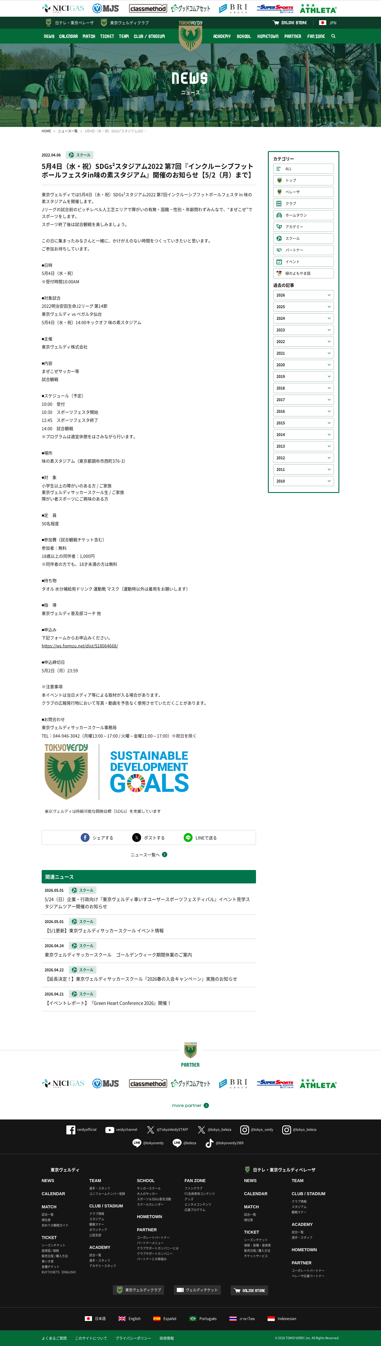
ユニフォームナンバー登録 (107, 1193)
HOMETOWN (267, 36)
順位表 (46, 1220)
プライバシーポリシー (133, 1338)
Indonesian (282, 1318)
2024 (281, 318)
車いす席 (48, 1261)
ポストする (154, 838)
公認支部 (95, 1235)
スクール (83, 155)
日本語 (95, 1318)
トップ (290, 180)
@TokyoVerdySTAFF (167, 1129)
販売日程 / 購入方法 (55, 1256)
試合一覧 (48, 1214)
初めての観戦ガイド (55, 1225)
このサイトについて (91, 1338)
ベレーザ (292, 192)
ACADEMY (222, 36)
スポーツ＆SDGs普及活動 (154, 1199)
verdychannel (121, 1129)
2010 (281, 481)
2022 (281, 341)
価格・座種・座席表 (257, 1245)
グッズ (189, 1199)
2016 (281, 411)
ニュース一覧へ (145, 854)
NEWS (49, 36)
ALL (288, 168)
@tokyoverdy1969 (224, 1142)
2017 (281, 399)
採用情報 (167, 1338)
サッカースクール (149, 1188)
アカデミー (294, 226)
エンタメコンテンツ (198, 1204)
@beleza (184, 1142)
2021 (281, 353)
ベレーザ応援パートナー (308, 1276)
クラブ (290, 203)
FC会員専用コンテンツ (200, 1193)
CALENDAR (68, 36)
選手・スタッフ (99, 1188)
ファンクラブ (193, 1188)
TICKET (107, 36)
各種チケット (51, 1266)
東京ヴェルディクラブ (129, 22)
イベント (292, 261)
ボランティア (98, 1229)
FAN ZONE (316, 36)
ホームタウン (296, 215)
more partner (187, 1105)
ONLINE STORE (294, 22)
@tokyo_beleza (214, 1129)
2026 (281, 295)
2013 (281, 446)
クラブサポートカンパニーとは (158, 1248)
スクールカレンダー (150, 1204)
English (129, 1318)
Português (203, 1318)
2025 (281, 306)
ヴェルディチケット (202, 1290)
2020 (281, 364)
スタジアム (96, 1219)
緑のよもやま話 (297, 273)
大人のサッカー (147, 1193)
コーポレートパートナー (153, 1237)
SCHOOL (244, 36)
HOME (46, 131)
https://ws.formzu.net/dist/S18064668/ (80, 646)
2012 (281, 457)
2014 (281, 434)
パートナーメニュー (150, 1242)
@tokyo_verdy (256, 1129)
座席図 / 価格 (50, 1250)
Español (165, 1318)
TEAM (124, 36)
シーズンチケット (53, 1245)
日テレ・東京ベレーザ (74, 22)
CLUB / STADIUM (149, 36)
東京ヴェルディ (65, 1170)
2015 (281, 423)
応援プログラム (195, 1209)
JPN (327, 22)
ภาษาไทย (242, 1318)
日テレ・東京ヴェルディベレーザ (284, 1170)
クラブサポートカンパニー (155, 1253)
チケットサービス (256, 1256)
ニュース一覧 (68, 131)
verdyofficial (81, 1129)
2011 (281, 469)
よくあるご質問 (54, 1338)
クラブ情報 (96, 1213)
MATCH (89, 36)
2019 (281, 376)
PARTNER (293, 36)
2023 (281, 330)
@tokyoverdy (148, 1142)
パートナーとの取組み (152, 1259)
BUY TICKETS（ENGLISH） (60, 1272)
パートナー (294, 250)
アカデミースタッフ (102, 1265)
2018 (281, 388)
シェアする (103, 838)
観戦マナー (96, 1224)
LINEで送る (206, 838)
